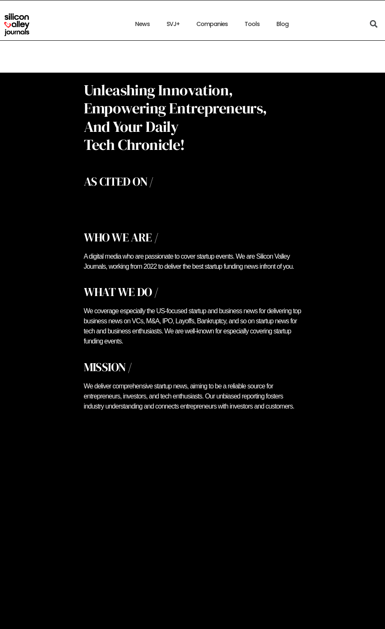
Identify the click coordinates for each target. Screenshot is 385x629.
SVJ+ (172, 24)
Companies (212, 24)
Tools (252, 24)
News (142, 24)
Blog (282, 24)
